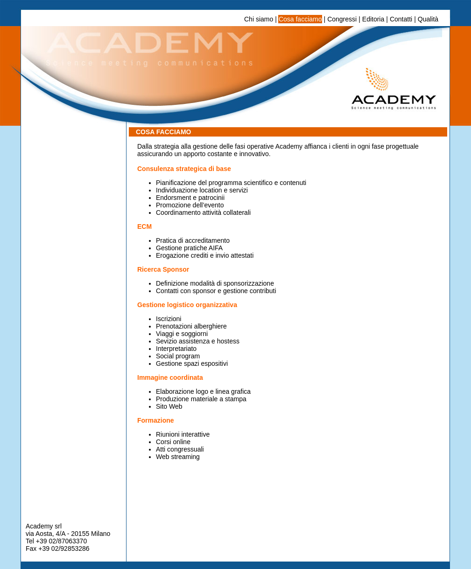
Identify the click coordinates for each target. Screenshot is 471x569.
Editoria (373, 19)
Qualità (428, 19)
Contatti (401, 19)
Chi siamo (258, 19)
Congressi (342, 19)
